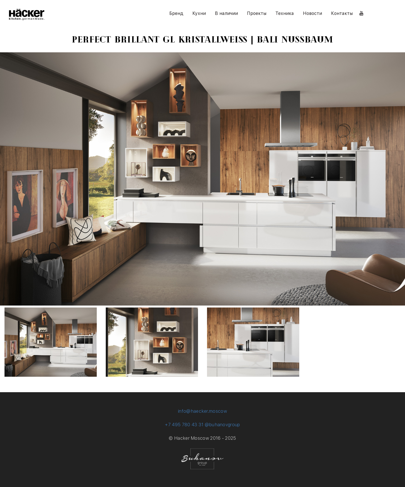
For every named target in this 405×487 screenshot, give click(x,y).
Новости (312, 13)
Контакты (342, 13)
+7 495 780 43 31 (184, 424)
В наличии (226, 13)
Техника (284, 13)
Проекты (256, 13)
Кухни (199, 13)
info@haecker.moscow (202, 411)
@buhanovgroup (222, 424)
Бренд (176, 13)
